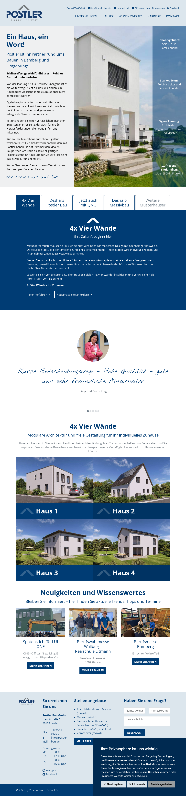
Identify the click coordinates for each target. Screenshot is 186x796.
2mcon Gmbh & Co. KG (43, 790)
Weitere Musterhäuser (152, 202)
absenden (134, 733)
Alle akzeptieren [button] (115, 784)
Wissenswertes (130, 16)
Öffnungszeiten (140, 8)
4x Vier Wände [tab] (28, 202)
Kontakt (172, 16)
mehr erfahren (40, 665)
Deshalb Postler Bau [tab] (56, 202)
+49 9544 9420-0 (76, 8)
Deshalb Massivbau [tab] (119, 202)
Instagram (158, 8)
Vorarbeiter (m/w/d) (89, 733)
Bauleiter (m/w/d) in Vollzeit (94, 729)
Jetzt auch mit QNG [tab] (88, 202)
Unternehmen (86, 16)
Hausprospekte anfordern (73, 294)
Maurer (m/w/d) (86, 717)
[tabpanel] (93, 259)
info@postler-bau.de (99, 8)
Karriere (154, 16)
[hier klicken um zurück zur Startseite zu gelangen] (24, 13)
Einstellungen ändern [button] (161, 784)
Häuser (108, 16)
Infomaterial (121, 8)
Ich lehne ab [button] (138, 784)
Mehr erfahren (38, 294)
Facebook (173, 8)
